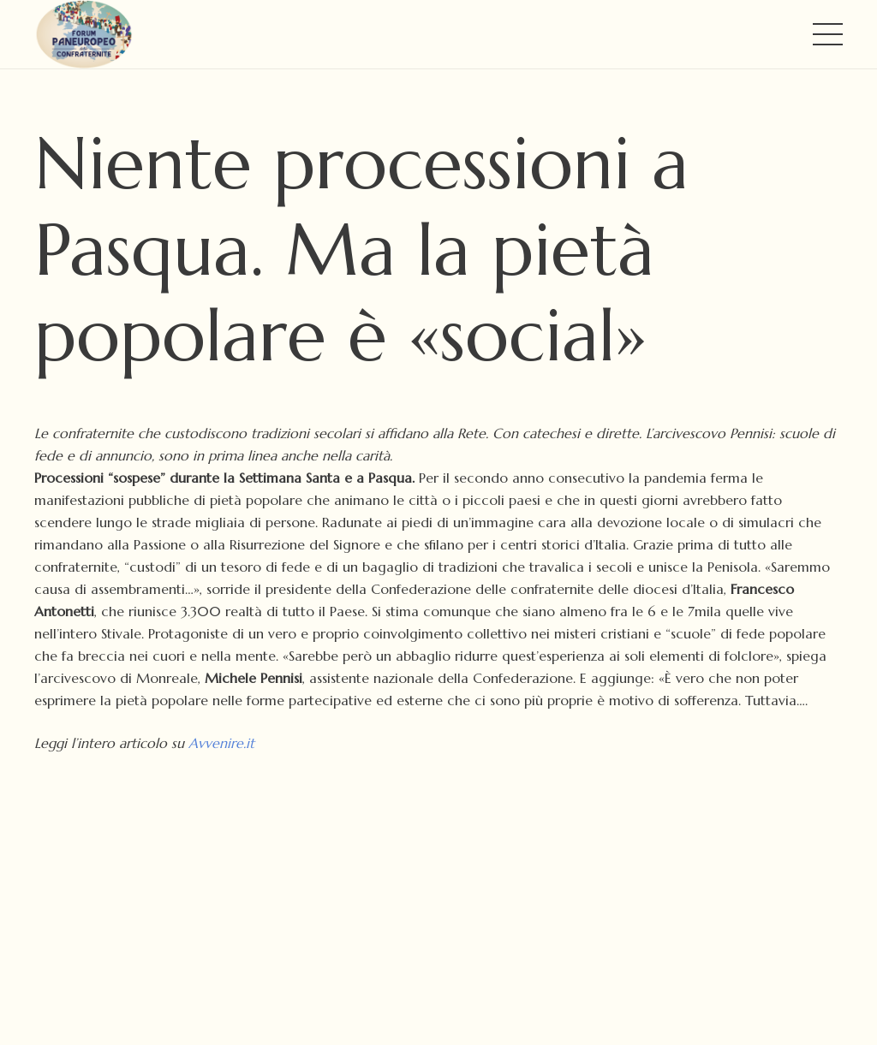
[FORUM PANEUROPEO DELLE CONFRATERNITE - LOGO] (84, 34)
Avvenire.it (221, 742)
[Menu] (828, 34)
